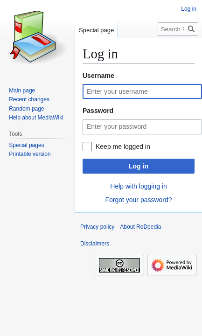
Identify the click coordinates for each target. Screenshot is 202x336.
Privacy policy (97, 227)
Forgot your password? (138, 199)
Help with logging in (138, 186)
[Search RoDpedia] (178, 29)
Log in (138, 166)
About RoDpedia (140, 227)
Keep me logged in (123, 146)
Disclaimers (94, 243)
